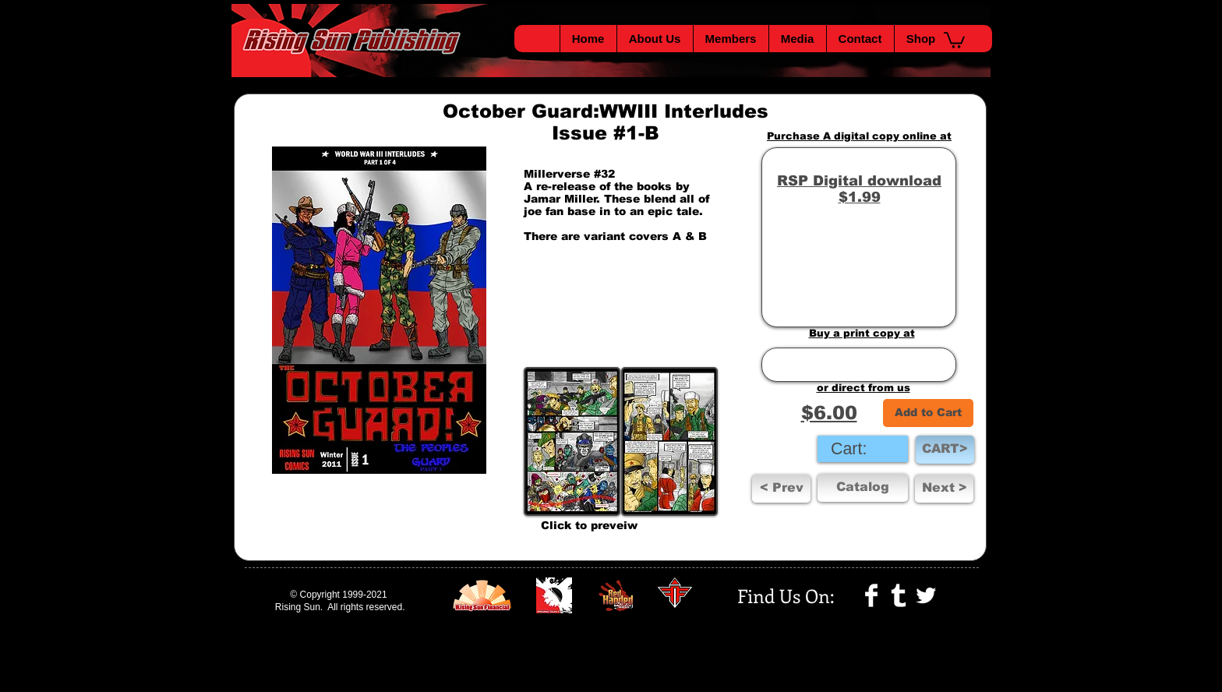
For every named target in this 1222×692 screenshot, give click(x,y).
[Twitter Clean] (926, 595)
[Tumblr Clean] (898, 595)
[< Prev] (781, 489)
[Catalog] (863, 488)
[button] (954, 39)
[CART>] (945, 450)
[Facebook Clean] (871, 595)
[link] (861, 448)
